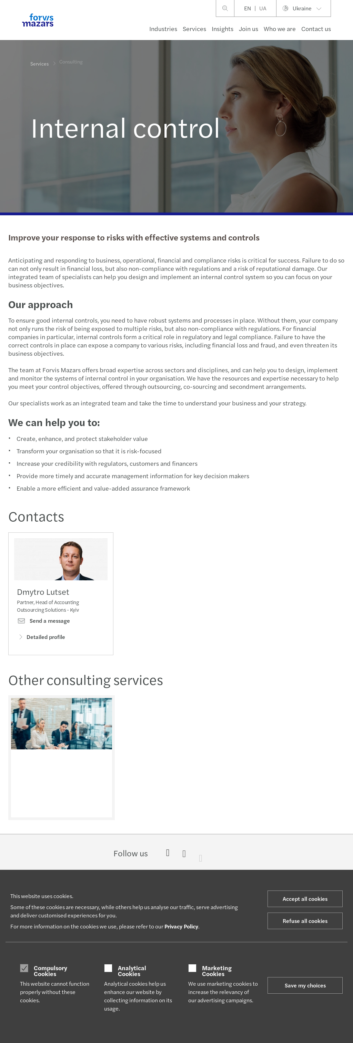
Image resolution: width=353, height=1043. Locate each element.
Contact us (316, 28)
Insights (222, 28)
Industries (163, 28)
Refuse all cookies (305, 921)
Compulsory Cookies (50, 971)
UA (262, 8)
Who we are (280, 28)
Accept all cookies (305, 899)
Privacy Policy (181, 926)
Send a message (43, 622)
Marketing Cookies (217, 971)
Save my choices (305, 985)
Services (194, 28)
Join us (248, 28)
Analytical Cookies (132, 971)
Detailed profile (41, 638)
